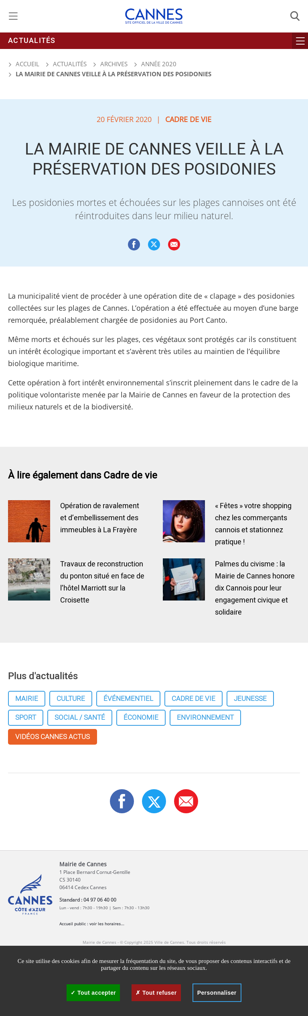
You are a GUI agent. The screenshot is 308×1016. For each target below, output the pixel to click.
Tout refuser (156, 993)
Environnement (205, 718)
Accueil (23, 64)
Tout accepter (93, 993)
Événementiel (128, 699)
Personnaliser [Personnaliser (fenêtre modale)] (217, 993)
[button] (174, 244)
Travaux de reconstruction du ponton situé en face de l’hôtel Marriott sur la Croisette (102, 582)
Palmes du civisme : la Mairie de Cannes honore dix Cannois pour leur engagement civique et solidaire (255, 588)
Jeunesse (250, 699)
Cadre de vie (193, 699)
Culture (71, 699)
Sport (25, 718)
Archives (114, 64)
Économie (141, 718)
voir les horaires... (106, 923)
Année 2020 (158, 64)
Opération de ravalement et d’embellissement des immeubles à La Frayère (99, 518)
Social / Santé (80, 718)
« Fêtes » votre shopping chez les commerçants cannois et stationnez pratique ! (253, 524)
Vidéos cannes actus (52, 737)
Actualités (32, 40)
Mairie (26, 699)
